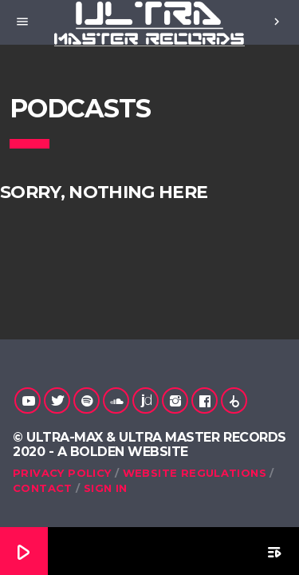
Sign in (106, 488)
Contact (43, 488)
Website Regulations (194, 472)
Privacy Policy (62, 472)
